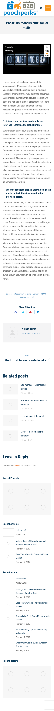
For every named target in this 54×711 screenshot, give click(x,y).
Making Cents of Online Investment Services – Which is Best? (31, 543)
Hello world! (21, 530)
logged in (17, 465)
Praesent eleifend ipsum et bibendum (34, 402)
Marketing (9, 51)
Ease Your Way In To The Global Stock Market (32, 556)
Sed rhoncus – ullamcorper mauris (33, 387)
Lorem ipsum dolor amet (32, 416)
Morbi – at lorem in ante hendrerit (32, 433)
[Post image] (10, 389)
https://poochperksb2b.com (33, 333)
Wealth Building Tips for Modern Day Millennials (31, 631)
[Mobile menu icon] (48, 8)
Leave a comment (27, 297)
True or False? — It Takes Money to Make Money (33, 618)
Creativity (9, 47)
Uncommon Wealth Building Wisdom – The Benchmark (32, 644)
